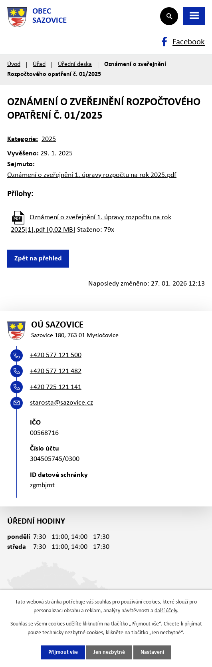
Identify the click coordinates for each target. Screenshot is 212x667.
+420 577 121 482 (55, 371)
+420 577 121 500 (55, 355)
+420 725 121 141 (55, 387)
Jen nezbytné (109, 652)
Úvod (13, 64)
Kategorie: (22, 139)
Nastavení (152, 652)
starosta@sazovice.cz (61, 403)
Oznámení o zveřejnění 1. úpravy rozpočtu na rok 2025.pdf (91, 175)
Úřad (39, 64)
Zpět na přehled (38, 258)
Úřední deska (75, 64)
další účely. (166, 611)
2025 (49, 139)
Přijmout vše (63, 652)
